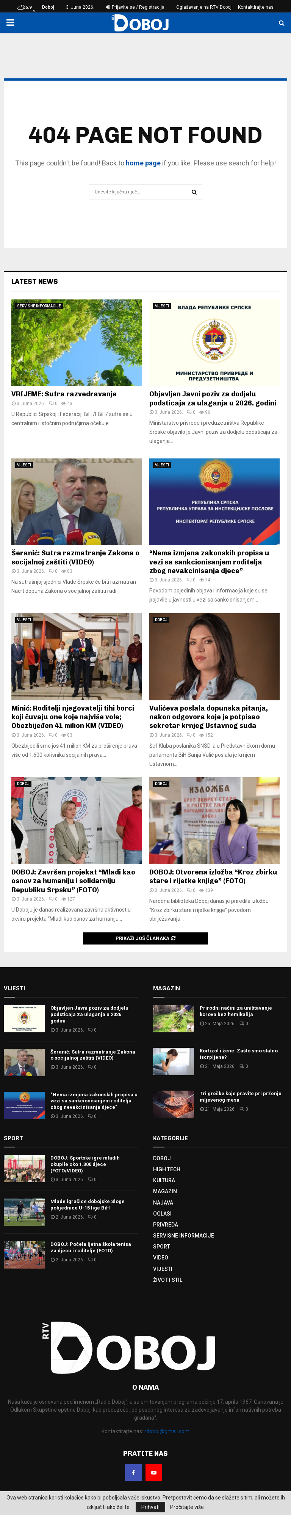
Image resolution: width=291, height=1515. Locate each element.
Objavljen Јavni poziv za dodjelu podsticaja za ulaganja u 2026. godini (212, 398)
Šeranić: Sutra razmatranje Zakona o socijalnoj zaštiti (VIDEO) (75, 557)
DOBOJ (161, 620)
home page (143, 163)
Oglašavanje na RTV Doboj (204, 7)
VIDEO (160, 1258)
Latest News (34, 281)
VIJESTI (162, 306)
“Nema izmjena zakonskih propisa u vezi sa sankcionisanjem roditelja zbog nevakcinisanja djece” (209, 562)
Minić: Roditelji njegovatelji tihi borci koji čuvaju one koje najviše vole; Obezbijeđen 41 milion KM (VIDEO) (72, 717)
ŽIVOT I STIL (167, 1280)
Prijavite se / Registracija (135, 7)
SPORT (161, 1247)
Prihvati (150, 1507)
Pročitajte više (187, 1507)
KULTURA (164, 1180)
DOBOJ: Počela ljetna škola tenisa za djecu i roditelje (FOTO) (90, 1247)
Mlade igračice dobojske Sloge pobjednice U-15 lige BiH (87, 1205)
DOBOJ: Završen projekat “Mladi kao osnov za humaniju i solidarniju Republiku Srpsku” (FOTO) (73, 881)
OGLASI (162, 1214)
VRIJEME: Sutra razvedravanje (64, 394)
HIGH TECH (166, 1169)
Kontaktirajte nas (256, 7)
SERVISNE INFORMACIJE (39, 306)
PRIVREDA (165, 1225)
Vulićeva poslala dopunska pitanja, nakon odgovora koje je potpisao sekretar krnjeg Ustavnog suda (208, 717)
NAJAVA (163, 1203)
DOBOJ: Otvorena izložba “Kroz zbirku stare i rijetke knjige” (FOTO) (213, 876)
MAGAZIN (165, 1191)
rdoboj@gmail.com (166, 1431)
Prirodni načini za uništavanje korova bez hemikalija (236, 1011)
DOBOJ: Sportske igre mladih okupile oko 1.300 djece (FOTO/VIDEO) (85, 1164)
